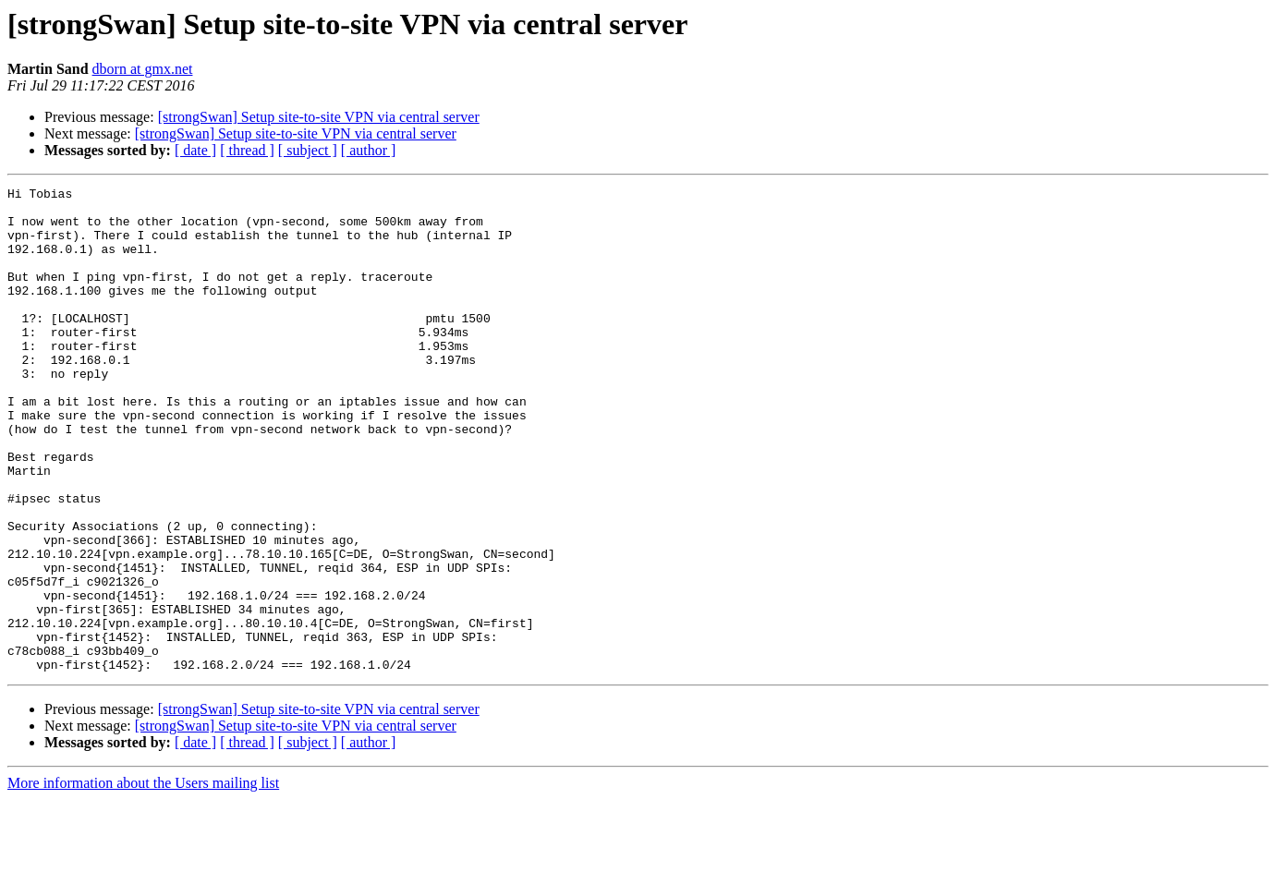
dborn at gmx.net (142, 69)
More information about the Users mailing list (143, 880)
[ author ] (368, 150)
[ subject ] (307, 150)
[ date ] (195, 150)
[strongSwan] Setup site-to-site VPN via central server (319, 117)
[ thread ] (247, 150)
